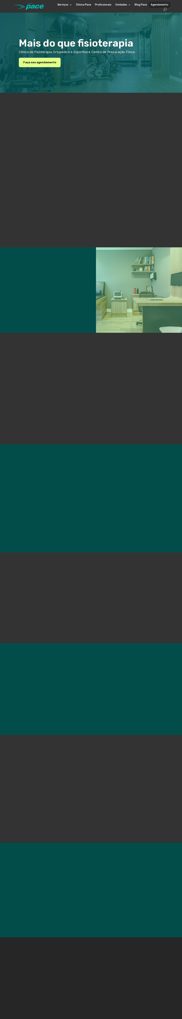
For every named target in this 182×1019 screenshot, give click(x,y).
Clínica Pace (83, 4)
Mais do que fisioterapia (76, 43)
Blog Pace (141, 4)
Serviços (62, 4)
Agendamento (159, 4)
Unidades (121, 4)
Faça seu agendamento (39, 62)
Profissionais (103, 4)
